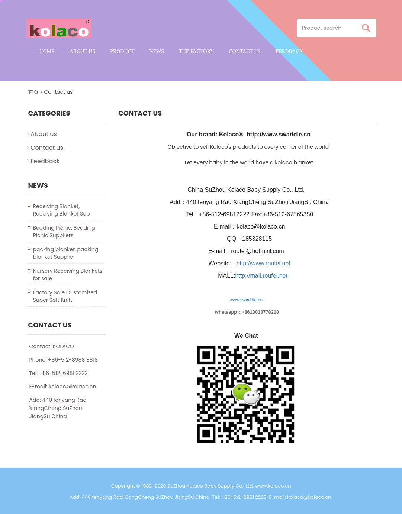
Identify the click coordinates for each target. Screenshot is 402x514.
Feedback (289, 51)
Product (122, 51)
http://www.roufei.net (263, 263)
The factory (196, 51)
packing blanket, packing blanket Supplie (66, 253)
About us (82, 51)
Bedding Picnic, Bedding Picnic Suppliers (64, 231)
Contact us (245, 51)
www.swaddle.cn (246, 300)
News (156, 51)
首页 (33, 92)
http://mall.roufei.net (261, 275)
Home (47, 51)
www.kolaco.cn (273, 485)
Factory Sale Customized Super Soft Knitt (65, 296)
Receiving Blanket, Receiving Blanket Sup (61, 210)
